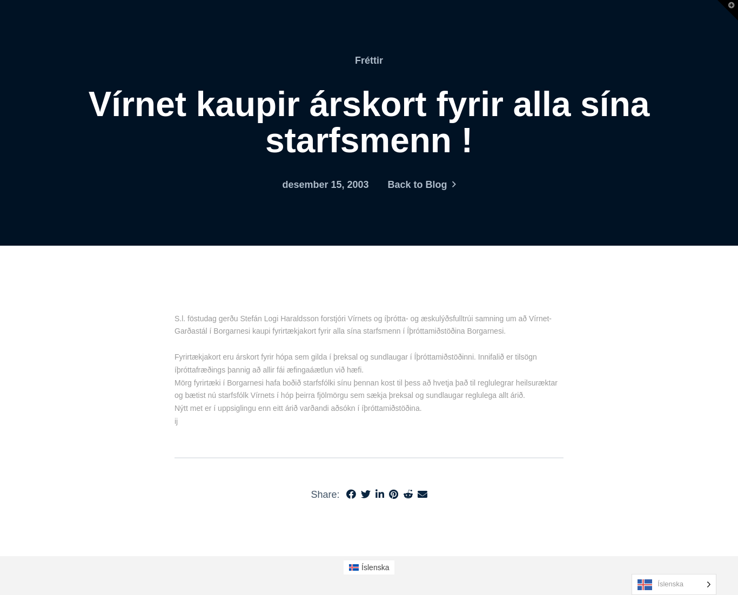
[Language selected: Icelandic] (674, 584)
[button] (727, 10)
